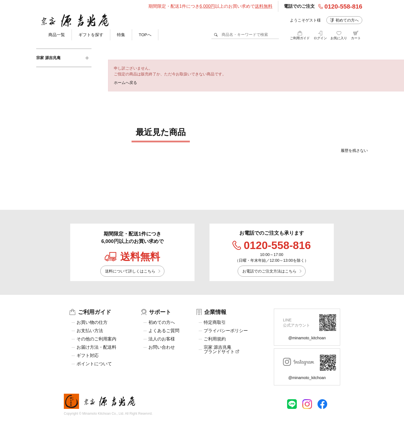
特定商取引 (215, 322)
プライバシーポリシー (226, 331)
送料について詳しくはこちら (130, 271)
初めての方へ (347, 20)
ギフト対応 (88, 355)
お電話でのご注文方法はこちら (269, 271)
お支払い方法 (90, 331)
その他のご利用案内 (96, 339)
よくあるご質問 (163, 331)
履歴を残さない (354, 150)
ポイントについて (94, 364)
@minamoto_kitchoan (307, 338)
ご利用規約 (215, 339)
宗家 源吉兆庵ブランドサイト (221, 349)
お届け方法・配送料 (96, 347)
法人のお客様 (161, 339)
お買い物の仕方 (92, 322)
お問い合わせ (161, 347)
